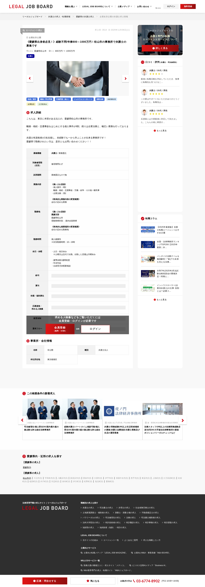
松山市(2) (27, 478)
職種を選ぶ (70, 6)
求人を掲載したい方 (151, 540)
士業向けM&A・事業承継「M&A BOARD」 (152, 553)
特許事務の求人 (152, 522)
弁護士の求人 (88, 508)
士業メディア (124, 6)
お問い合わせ (143, 6)
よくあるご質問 (131, 540)
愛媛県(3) (27, 467)
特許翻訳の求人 (133, 522)
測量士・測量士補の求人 (125, 513)
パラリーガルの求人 (91, 517)
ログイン (171, 6)
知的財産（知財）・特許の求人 (113, 527)
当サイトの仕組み (90, 540)
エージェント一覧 (111, 540)
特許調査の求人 (170, 522)
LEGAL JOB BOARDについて (96, 6)
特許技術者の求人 (113, 522)
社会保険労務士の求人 (145, 508)
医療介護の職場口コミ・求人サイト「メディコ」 (105, 565)
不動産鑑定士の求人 (150, 513)
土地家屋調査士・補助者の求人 (96, 513)
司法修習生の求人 (113, 517)
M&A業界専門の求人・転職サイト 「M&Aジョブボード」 (108, 570)
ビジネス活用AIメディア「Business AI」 (149, 565)
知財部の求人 (88, 527)
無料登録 (188, 6)
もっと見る (162, 131)
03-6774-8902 (148, 581)
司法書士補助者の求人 (150, 517)
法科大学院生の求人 (91, 522)
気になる (92, 580)
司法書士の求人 (106, 508)
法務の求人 (131, 517)
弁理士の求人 (124, 508)
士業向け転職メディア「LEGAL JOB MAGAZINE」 (106, 553)
